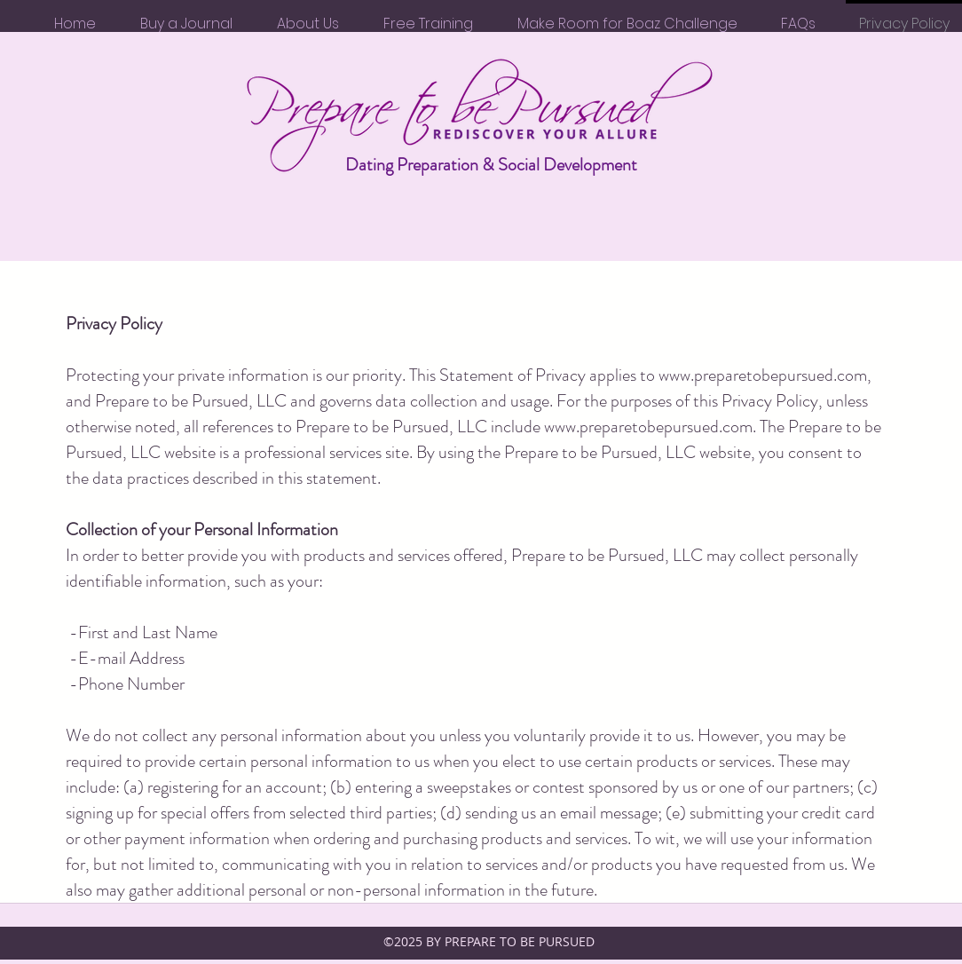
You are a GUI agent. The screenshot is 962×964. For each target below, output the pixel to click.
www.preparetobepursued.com (762, 375)
